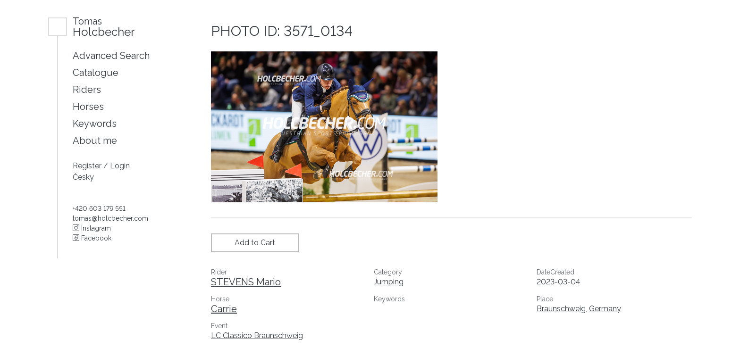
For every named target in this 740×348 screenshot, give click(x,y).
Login (120, 165)
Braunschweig (561, 308)
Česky (83, 177)
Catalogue (95, 72)
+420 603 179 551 (99, 208)
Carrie (224, 309)
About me (95, 140)
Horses (88, 106)
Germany (605, 308)
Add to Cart (255, 242)
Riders (87, 89)
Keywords (95, 123)
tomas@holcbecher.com (110, 218)
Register (88, 165)
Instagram (92, 228)
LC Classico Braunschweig (257, 335)
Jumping (389, 281)
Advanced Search (111, 55)
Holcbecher (104, 27)
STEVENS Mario (246, 282)
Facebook (92, 238)
